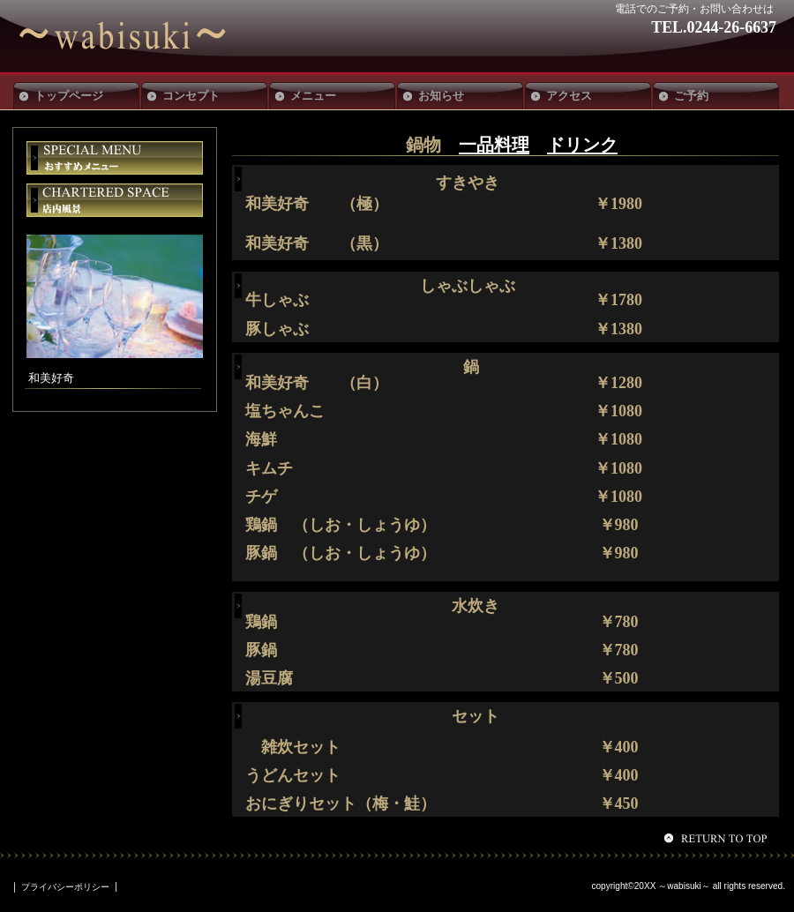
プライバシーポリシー (65, 887)
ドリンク (582, 144)
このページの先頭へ (718, 838)
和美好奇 (148, 36)
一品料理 (494, 144)
